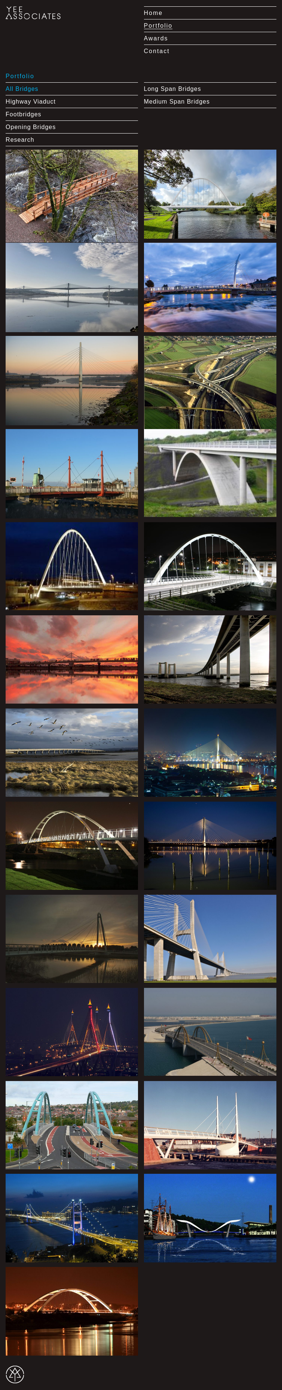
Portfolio (158, 25)
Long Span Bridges (172, 89)
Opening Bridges (31, 127)
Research (20, 140)
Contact (157, 51)
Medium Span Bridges (177, 101)
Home (153, 13)
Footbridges (24, 114)
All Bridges (22, 89)
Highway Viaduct (31, 101)
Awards (156, 38)
